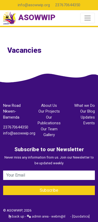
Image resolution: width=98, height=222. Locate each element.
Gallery (49, 134)
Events (89, 123)
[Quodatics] (81, 216)
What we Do (84, 105)
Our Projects (49, 111)
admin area (38, 216)
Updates (88, 117)
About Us (49, 105)
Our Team (49, 129)
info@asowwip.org (34, 5)
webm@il (58, 216)
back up (16, 216)
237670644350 (67, 5)
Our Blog (87, 111)
